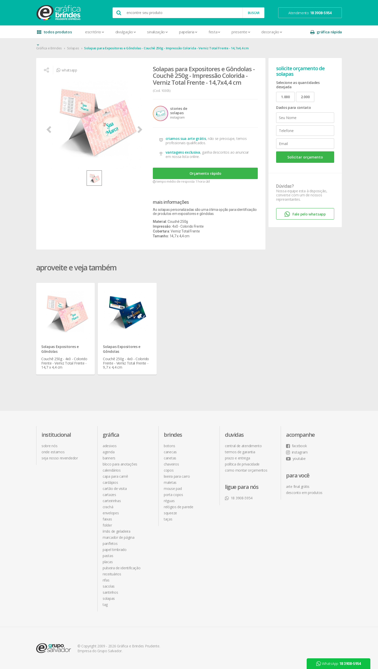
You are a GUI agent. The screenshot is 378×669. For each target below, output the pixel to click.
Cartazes (109, 494)
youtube (296, 458)
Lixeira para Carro (177, 476)
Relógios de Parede (178, 506)
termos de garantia (240, 451)
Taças (168, 519)
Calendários (112, 470)
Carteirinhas (112, 500)
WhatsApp (338, 663)
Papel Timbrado (115, 549)
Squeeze (170, 513)
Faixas (107, 519)
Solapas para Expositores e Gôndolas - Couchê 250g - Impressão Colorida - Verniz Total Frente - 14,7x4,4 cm (166, 48)
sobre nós (49, 445)
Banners (109, 458)
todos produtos (54, 33)
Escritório (94, 31)
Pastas (108, 555)
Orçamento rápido (205, 173)
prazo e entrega (237, 458)
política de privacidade (242, 464)
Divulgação (125, 31)
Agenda (108, 451)
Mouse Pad (173, 488)
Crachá (108, 506)
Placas (108, 561)
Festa (214, 31)
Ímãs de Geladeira (116, 531)
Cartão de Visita (115, 488)
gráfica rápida (326, 32)
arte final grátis (297, 486)
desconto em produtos (304, 492)
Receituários (112, 574)
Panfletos (110, 543)
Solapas (73, 48)
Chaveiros (171, 464)
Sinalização (157, 31)
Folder (107, 525)
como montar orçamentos (246, 470)
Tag (105, 604)
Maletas (170, 482)
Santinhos (110, 592)
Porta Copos (173, 494)
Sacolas (109, 586)
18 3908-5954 (238, 498)
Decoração (271, 31)
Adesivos (110, 445)
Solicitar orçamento (305, 157)
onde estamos (53, 451)
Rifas (106, 580)
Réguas (169, 500)
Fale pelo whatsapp (305, 214)
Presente (241, 31)
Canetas (170, 458)
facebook (296, 445)
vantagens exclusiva (183, 152)
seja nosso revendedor (60, 458)
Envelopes (111, 513)
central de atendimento (243, 445)
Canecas (170, 451)
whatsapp (67, 70)
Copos (169, 470)
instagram (297, 452)
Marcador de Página (118, 537)
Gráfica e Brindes (49, 48)
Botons (169, 445)
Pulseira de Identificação (122, 567)
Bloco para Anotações (120, 464)
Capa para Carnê (115, 476)
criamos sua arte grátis (186, 138)
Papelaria (188, 31)
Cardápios (110, 482)
